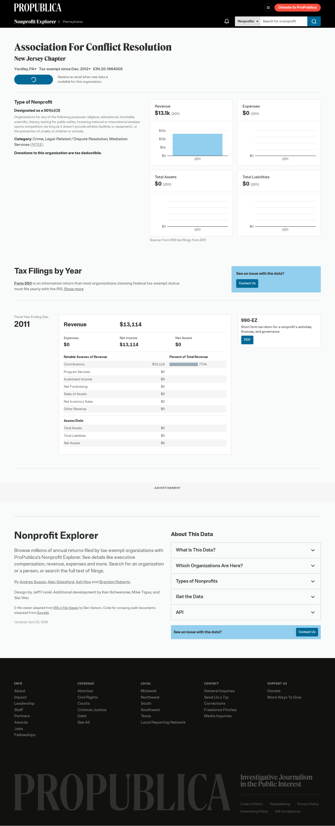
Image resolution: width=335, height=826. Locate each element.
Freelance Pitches (220, 709)
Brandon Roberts (114, 581)
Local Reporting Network (163, 722)
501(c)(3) (52, 110)
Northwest (150, 697)
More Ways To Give (284, 697)
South (146, 703)
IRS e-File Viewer (66, 608)
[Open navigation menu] (268, 8)
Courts (83, 703)
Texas (146, 716)
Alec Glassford (61, 581)
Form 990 (23, 283)
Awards (21, 722)
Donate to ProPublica (297, 7)
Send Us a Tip (216, 697)
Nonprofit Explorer (35, 21)
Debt (82, 716)
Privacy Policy (308, 804)
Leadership (24, 703)
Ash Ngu (83, 581)
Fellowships (25, 735)
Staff (18, 709)
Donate (274, 691)
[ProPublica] (37, 7)
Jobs (18, 728)
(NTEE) (37, 144)
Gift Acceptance (287, 812)
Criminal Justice (91, 709)
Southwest (150, 709)
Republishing (280, 804)
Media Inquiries (218, 716)
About (19, 691)
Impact (20, 697)
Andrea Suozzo (33, 581)
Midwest (148, 691)
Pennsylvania (73, 22)
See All (83, 722)
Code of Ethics (251, 804)
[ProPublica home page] (122, 792)
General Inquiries (219, 691)
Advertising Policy (254, 812)
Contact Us (247, 283)
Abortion (85, 691)
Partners (22, 716)
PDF (247, 340)
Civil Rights (87, 697)
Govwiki (43, 613)
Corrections (214, 703)
